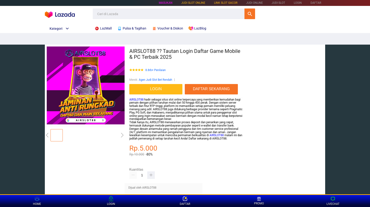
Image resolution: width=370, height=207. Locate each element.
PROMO (259, 201)
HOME (37, 201)
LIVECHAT (333, 201)
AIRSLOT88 (136, 99)
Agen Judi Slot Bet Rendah (155, 79)
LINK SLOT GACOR (225, 2)
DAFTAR (316, 2)
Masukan (165, 2)
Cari (249, 13)
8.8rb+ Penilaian (155, 70)
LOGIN (298, 2)
